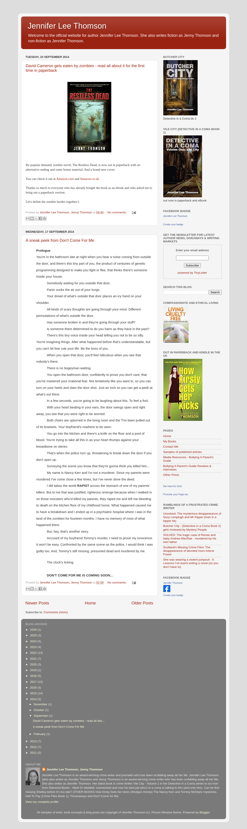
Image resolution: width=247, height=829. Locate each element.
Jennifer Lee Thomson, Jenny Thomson (74, 769)
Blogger (204, 812)
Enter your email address (192, 250)
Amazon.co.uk (89, 179)
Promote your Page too (175, 494)
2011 (33, 752)
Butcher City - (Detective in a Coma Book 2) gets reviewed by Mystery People (192, 527)
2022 (33, 652)
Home (90, 603)
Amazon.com (65, 179)
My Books (169, 441)
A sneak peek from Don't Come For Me (60, 240)
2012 (33, 747)
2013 (33, 741)
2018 (33, 676)
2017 (33, 681)
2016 (33, 687)
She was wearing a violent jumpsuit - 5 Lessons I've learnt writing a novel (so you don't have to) (190, 563)
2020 (33, 664)
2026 (33, 629)
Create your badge (173, 224)
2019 (33, 670)
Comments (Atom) (56, 612)
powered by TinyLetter (192, 272)
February (40, 734)
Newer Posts (37, 603)
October (39, 710)
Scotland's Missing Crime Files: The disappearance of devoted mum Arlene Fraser (188, 551)
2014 (33, 699)
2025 (33, 635)
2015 (33, 693)
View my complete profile (42, 801)
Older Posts (142, 603)
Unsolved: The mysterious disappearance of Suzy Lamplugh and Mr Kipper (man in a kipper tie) (192, 517)
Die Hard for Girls (172, 486)
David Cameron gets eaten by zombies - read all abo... (69, 720)
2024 (33, 641)
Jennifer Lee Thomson (67, 25)
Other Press (171, 474)
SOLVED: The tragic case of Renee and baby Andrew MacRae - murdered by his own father (189, 538)
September (41, 715)
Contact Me (170, 446)
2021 (33, 658)
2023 (33, 647)
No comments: (118, 212)
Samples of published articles (182, 452)
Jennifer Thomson (173, 583)
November (41, 704)
